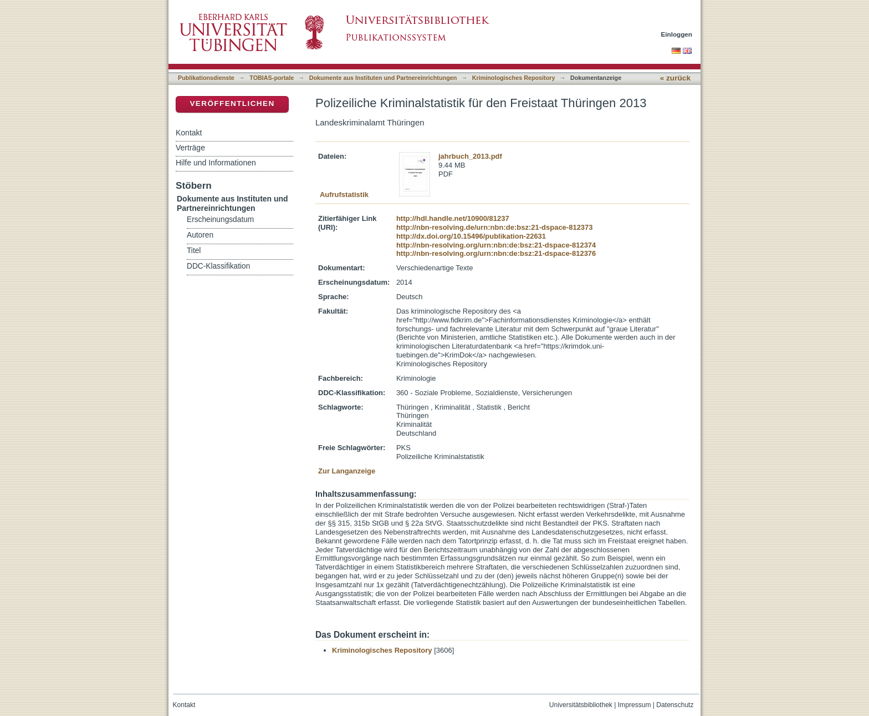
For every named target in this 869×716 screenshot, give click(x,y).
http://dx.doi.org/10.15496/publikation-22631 (471, 236)
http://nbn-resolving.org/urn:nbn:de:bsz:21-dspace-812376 (496, 253)
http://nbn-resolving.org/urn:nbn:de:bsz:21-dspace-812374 (496, 245)
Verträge (190, 147)
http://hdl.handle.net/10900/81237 (452, 218)
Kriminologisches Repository (513, 77)
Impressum (634, 705)
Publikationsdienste (206, 77)
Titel (194, 250)
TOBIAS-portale (271, 77)
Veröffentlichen (232, 103)
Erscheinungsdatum (220, 219)
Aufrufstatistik (344, 194)
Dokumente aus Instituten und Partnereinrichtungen (383, 77)
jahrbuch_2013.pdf (470, 156)
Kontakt (189, 132)
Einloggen (677, 34)
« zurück (675, 78)
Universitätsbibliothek (580, 705)
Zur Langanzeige (346, 471)
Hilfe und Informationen (216, 162)
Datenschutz (674, 705)
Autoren (200, 235)
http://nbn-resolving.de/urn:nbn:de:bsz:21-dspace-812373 (494, 227)
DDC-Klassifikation (218, 266)
